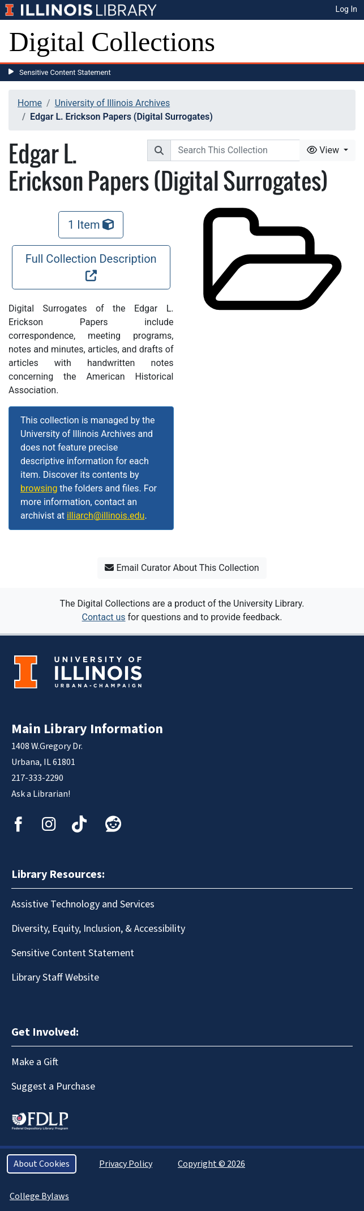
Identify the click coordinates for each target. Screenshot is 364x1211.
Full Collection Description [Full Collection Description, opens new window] (91, 266)
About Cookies (42, 1164)
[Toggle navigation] (348, 42)
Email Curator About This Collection (182, 567)
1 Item (91, 225)
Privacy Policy (125, 1164)
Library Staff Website (55, 977)
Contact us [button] (104, 617)
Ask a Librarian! (40, 794)
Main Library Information (87, 729)
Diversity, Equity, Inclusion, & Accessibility (98, 929)
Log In (346, 9)
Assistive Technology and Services (83, 904)
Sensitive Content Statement (65, 72)
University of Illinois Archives (112, 103)
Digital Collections (112, 42)
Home (30, 103)
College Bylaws (39, 1196)
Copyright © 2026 (211, 1164)
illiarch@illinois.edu (105, 515)
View (324, 150)
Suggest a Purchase (53, 1086)
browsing (38, 488)
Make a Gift (34, 1062)
